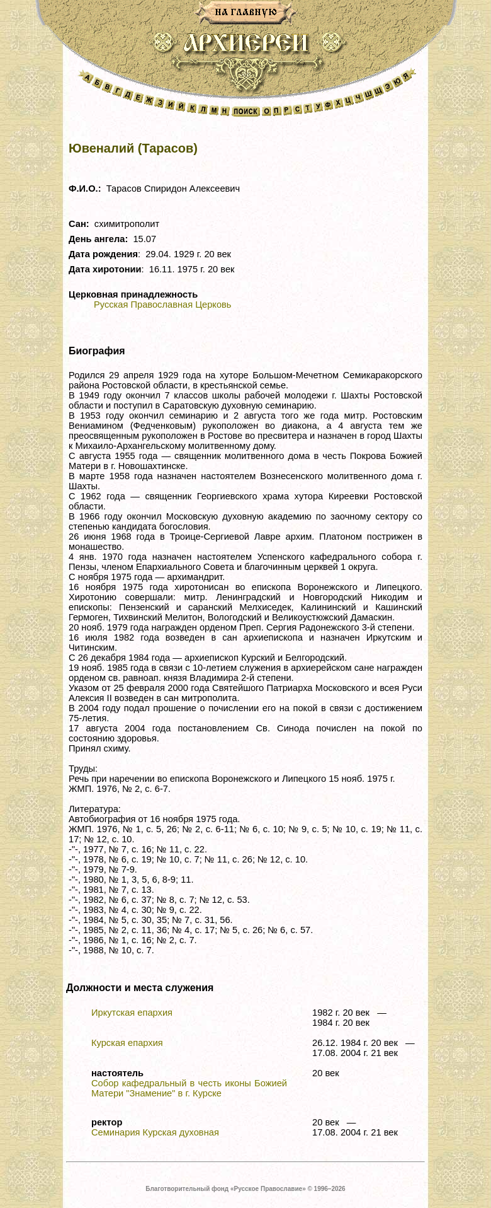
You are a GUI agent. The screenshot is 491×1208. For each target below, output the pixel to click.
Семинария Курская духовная (155, 1132)
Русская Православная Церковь (162, 304)
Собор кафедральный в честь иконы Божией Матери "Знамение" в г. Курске (189, 1088)
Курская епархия (127, 1043)
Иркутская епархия (131, 1013)
